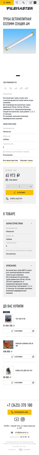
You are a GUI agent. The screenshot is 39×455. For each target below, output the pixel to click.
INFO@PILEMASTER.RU (21, 432)
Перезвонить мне (19, 412)
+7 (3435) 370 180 (19, 405)
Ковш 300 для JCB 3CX (24, 370)
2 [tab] (22, 75)
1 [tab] (18, 75)
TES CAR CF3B (20, 319)
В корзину (19, 192)
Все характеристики (10, 160)
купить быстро (14, 198)
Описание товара (26, 160)
